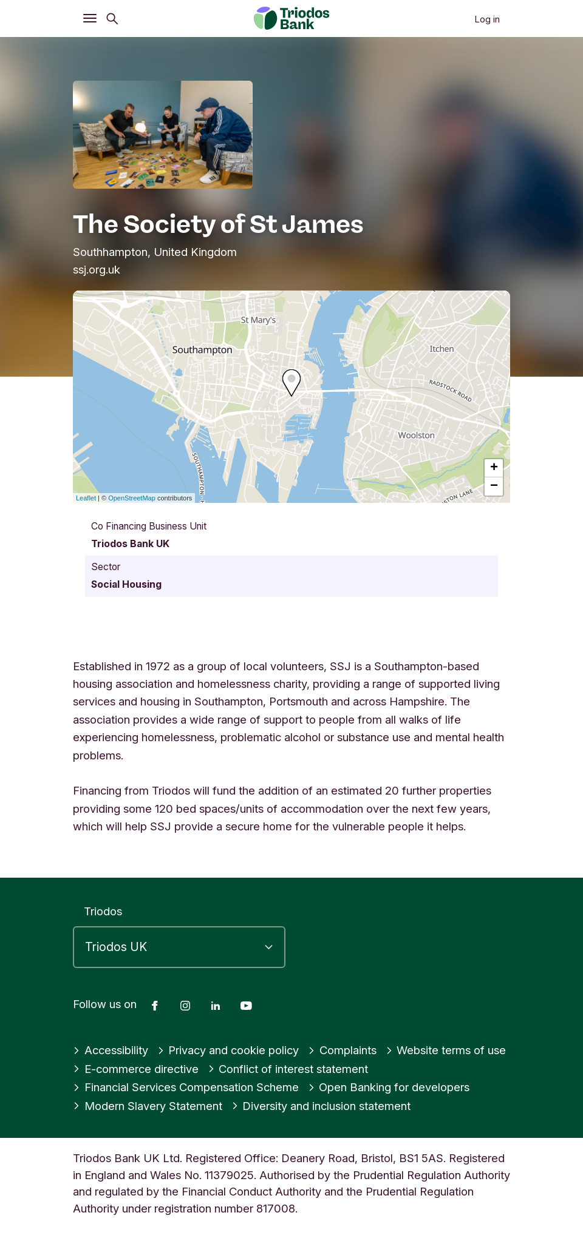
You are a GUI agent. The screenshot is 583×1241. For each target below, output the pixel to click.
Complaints (342, 1050)
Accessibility (110, 1050)
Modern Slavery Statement (147, 1105)
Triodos (103, 911)
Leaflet (86, 498)
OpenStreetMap (131, 498)
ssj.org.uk (96, 269)
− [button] (494, 486)
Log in (487, 19)
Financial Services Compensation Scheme (186, 1087)
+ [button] (494, 468)
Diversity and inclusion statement (321, 1105)
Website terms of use (446, 1050)
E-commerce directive (136, 1068)
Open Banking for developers (389, 1087)
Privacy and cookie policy (228, 1050)
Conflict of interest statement (288, 1068)
